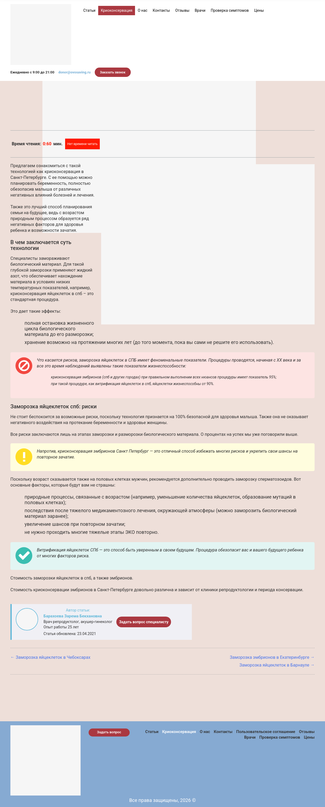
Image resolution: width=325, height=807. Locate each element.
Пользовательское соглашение (265, 731)
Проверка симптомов (230, 10)
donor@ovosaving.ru (74, 72)
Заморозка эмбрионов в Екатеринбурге (269, 657)
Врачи (200, 10)
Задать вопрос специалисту (143, 622)
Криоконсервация (117, 10)
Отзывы (182, 10)
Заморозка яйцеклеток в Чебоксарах (53, 657)
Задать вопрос (109, 732)
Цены (259, 10)
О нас (142, 10)
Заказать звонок (112, 72)
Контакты (161, 10)
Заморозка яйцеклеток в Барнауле (274, 665)
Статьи (89, 10)
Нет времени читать (82, 144)
